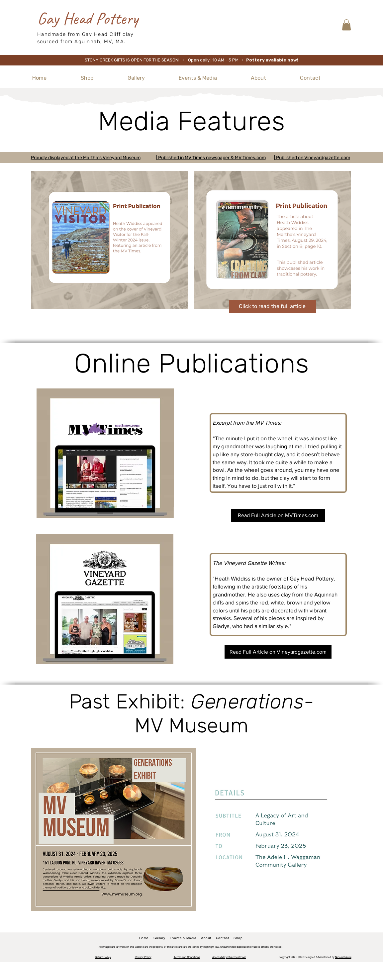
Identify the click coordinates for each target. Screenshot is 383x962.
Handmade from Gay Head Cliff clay (85, 34)
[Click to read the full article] (272, 306)
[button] (346, 24)
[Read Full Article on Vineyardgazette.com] (278, 652)
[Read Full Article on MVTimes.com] (278, 515)
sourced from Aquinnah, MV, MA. (81, 42)
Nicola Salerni (343, 957)
